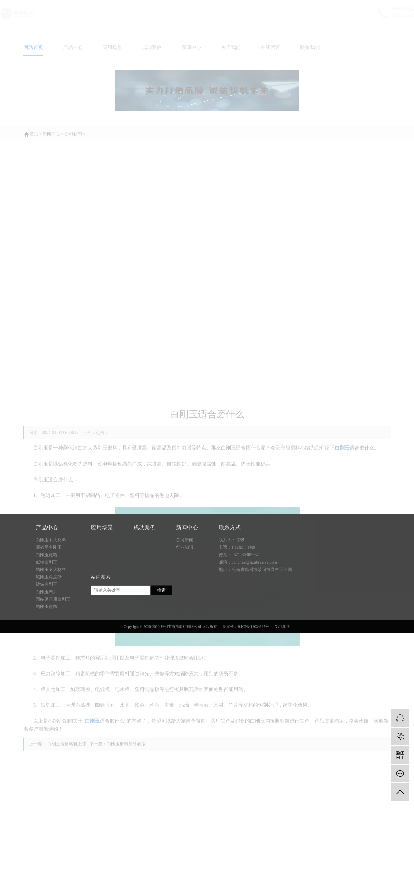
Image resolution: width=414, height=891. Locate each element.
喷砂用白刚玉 (49, 578)
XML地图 (282, 658)
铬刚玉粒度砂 (49, 608)
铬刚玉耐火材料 (51, 601)
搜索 (161, 621)
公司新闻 (184, 571)
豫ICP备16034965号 (253, 658)
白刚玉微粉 (46, 586)
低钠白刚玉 (46, 593)
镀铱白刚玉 (46, 615)
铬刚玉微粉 (46, 638)
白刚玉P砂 (46, 623)
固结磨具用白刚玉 (53, 630)
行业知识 (184, 578)
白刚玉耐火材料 (51, 571)
